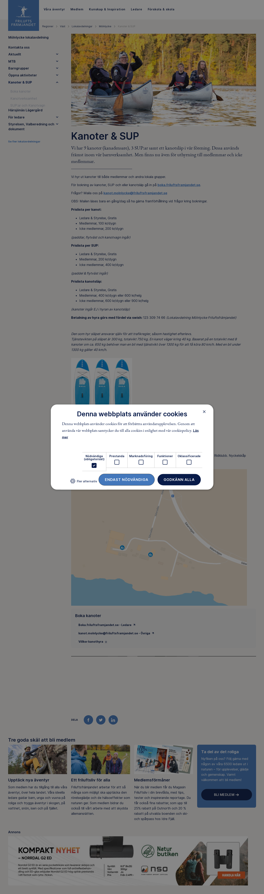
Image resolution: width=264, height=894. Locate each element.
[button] (83, 482)
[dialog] (132, 447)
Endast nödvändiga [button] (126, 479)
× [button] (204, 411)
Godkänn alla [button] (179, 479)
